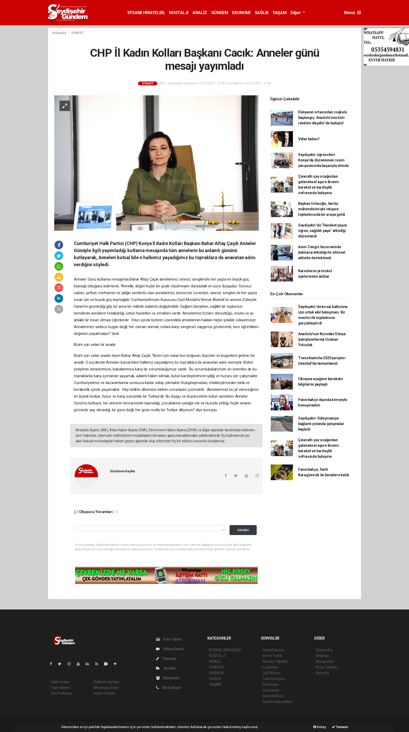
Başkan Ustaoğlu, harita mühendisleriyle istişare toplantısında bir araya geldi (321, 209)
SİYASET (77, 33)
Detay (319, 727)
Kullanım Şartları (106, 682)
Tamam (340, 727)
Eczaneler (270, 667)
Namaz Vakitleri (275, 661)
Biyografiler (325, 661)
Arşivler (166, 668)
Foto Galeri (169, 639)
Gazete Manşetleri (277, 702)
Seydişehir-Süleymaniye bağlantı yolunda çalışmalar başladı (321, 423)
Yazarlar (166, 659)
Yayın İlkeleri (60, 687)
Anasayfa (59, 33)
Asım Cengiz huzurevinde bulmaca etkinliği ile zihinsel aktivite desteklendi (321, 252)
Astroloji (322, 673)
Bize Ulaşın (168, 687)
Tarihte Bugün (273, 679)
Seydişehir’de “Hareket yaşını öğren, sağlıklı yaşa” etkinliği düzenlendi (322, 230)
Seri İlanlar (270, 690)
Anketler (322, 656)
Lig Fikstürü (271, 673)
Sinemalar (270, 684)
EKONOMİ (241, 12)
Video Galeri (170, 649)
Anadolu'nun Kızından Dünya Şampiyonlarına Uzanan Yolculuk (322, 339)
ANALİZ (200, 12)
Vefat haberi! (309, 139)
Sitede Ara (324, 650)
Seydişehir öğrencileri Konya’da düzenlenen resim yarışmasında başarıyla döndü (323, 160)
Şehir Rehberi (273, 696)
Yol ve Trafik (272, 656)
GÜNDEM (219, 12)
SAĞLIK (262, 12)
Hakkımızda (60, 682)
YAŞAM (279, 12)
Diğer (296, 12)
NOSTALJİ (178, 12)
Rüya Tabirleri (327, 667)
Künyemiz (168, 678)
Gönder (243, 530)
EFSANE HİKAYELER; (146, 12)
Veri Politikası (61, 693)
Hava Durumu (273, 650)
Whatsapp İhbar (106, 687)
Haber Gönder (105, 693)
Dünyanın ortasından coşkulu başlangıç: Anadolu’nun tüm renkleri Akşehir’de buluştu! (322, 117)
